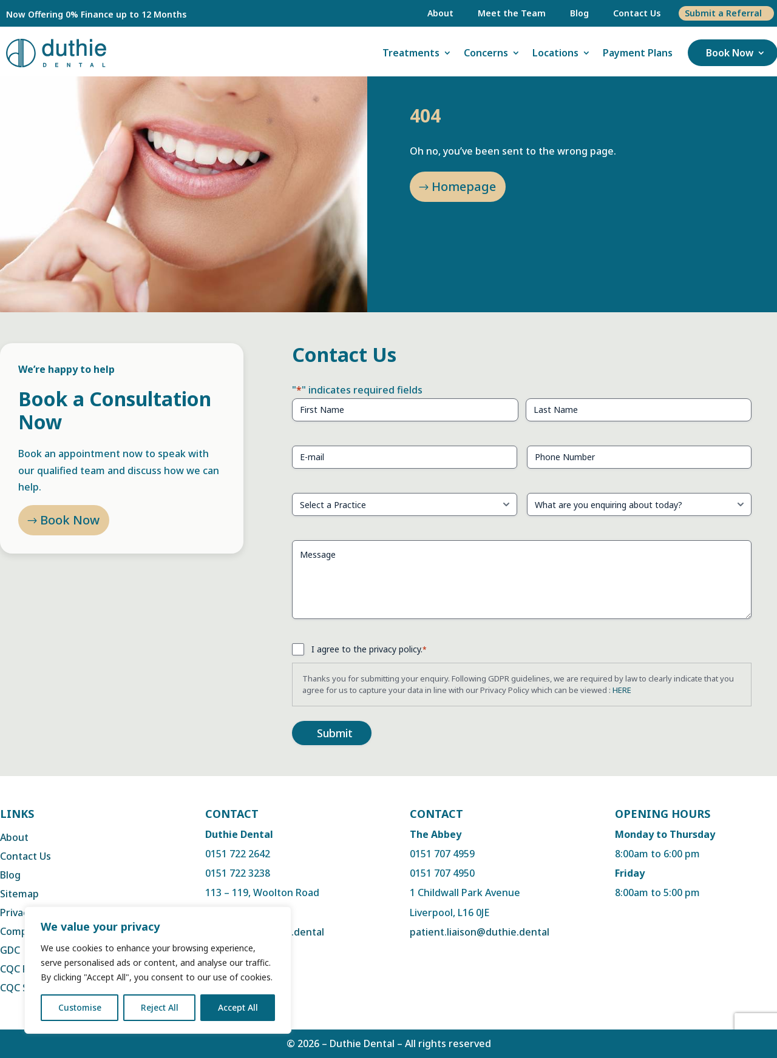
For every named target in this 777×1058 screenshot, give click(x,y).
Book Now (729, 52)
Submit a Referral (723, 13)
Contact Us (636, 13)
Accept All (238, 1007)
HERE (621, 690)
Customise (79, 1007)
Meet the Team (512, 13)
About (440, 13)
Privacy (16, 912)
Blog (579, 13)
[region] (157, 970)
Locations (555, 52)
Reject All (159, 1007)
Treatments (410, 52)
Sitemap (19, 893)
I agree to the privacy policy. (369, 649)
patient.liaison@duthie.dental (479, 932)
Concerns (486, 52)
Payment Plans (638, 52)
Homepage (464, 186)
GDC (10, 950)
